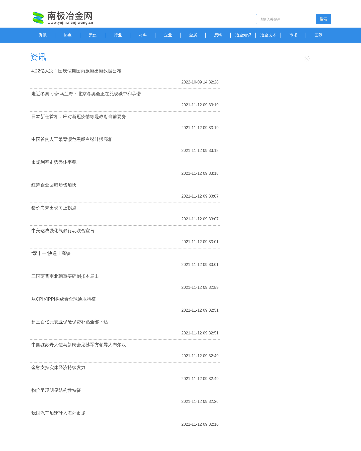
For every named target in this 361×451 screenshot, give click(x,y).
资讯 (43, 35)
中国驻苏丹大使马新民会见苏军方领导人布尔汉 (78, 344)
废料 (218, 35)
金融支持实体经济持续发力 (58, 367)
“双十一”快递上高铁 (50, 253)
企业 (168, 35)
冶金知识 (243, 35)
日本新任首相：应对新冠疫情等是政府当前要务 (78, 116)
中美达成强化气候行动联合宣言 (63, 230)
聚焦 (93, 35)
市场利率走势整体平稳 (53, 162)
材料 (143, 35)
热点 (68, 35)
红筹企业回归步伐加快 (53, 185)
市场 (293, 35)
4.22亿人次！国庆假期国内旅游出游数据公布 (76, 70)
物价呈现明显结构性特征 (56, 390)
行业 (118, 35)
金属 (193, 35)
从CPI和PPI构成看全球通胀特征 (63, 299)
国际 (318, 35)
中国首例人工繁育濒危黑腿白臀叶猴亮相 (72, 139)
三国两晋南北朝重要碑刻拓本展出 (65, 276)
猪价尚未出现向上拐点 (53, 207)
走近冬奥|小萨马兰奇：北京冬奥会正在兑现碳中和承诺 (86, 93)
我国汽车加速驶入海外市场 (58, 413)
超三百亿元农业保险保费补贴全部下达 (69, 321)
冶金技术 (268, 35)
